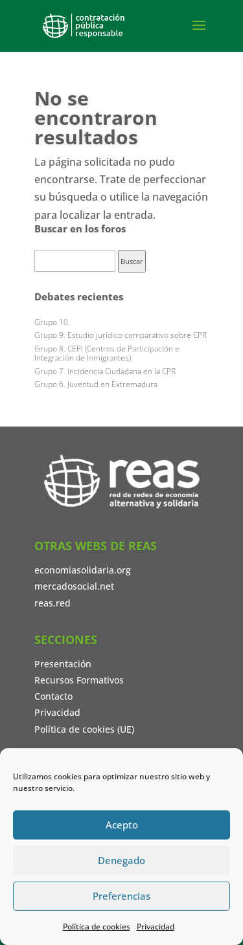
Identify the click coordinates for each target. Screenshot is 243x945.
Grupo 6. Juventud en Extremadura (95, 384)
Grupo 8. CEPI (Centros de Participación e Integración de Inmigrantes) (106, 353)
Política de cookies (96, 926)
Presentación (62, 664)
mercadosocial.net (74, 586)
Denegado (121, 860)
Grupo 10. (52, 322)
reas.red (52, 603)
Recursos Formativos (79, 680)
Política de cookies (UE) (84, 729)
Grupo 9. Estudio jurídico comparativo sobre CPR (120, 334)
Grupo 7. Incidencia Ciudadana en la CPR (105, 371)
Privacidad (155, 926)
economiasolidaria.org (82, 570)
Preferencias (121, 895)
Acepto (122, 824)
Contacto (53, 696)
